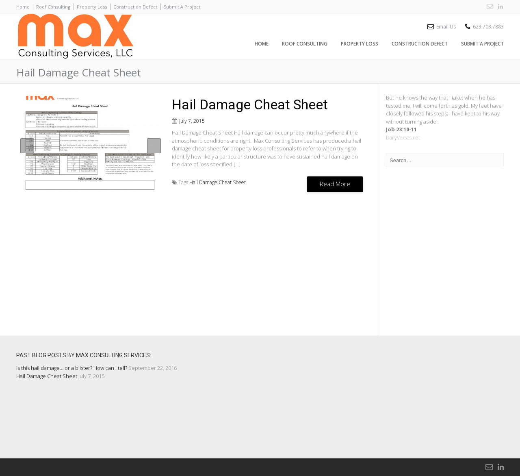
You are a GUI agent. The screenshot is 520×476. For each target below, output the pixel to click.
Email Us (446, 26)
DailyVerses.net (403, 137)
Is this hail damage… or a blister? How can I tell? (71, 368)
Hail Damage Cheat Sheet (250, 104)
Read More (335, 184)
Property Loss (92, 7)
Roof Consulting (53, 7)
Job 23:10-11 (401, 129)
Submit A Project (182, 7)
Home (23, 7)
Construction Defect (135, 7)
